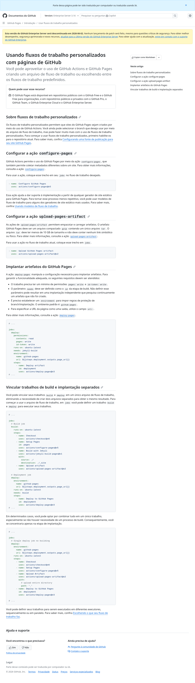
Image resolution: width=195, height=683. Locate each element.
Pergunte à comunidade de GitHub (87, 646)
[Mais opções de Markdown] (158, 57)
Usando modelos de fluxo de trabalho (36, 206)
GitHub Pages (14, 23)
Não (25, 647)
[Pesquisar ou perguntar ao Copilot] (128, 15)
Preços (64, 671)
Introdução (29, 23)
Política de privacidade (15, 653)
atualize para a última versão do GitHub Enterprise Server (89, 36)
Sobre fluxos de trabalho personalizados (43, 116)
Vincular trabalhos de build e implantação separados (54, 387)
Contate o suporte (78, 651)
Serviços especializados (81, 671)
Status (55, 671)
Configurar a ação (41, 153)
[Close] (186, 5)
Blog (98, 671)
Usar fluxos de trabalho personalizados (58, 23)
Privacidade (44, 671)
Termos (32, 671)
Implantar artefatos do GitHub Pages (41, 266)
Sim (12, 647)
